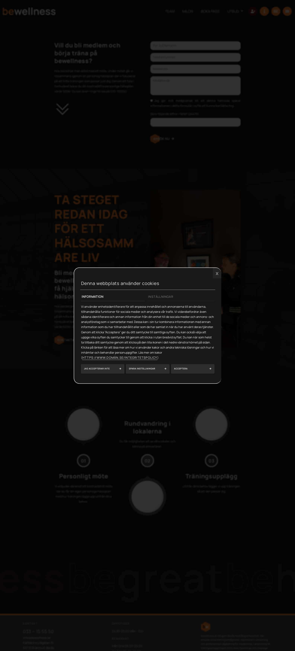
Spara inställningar (142, 368)
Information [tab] (93, 297)
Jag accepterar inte (97, 368)
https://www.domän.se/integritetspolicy (119, 358)
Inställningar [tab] (160, 297)
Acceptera (181, 368)
